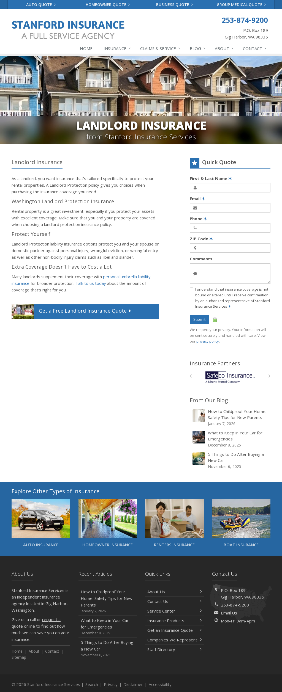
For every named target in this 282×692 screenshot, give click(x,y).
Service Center (174, 611)
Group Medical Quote (241, 4)
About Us (174, 591)
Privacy (111, 684)
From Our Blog (209, 400)
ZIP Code (201, 238)
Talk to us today (90, 283)
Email (197, 198)
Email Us (229, 613)
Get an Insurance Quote (174, 630)
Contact (255, 48)
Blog (198, 48)
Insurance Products (174, 620)
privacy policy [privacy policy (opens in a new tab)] (207, 341)
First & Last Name (211, 178)
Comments (201, 258)
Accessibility (160, 684)
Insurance (117, 48)
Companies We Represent (174, 640)
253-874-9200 (235, 605)
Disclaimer (133, 684)
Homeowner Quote (108, 4)
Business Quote (174, 4)
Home (86, 48)
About (224, 48)
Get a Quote (72, 311)
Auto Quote (41, 4)
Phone (198, 218)
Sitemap (19, 657)
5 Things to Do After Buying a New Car (230, 460)
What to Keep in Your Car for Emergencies (230, 439)
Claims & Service (160, 48)
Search (91, 684)
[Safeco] (230, 377)
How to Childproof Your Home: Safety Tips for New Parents (230, 417)
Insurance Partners (215, 363)
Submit (199, 319)
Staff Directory (174, 649)
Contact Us (174, 601)
